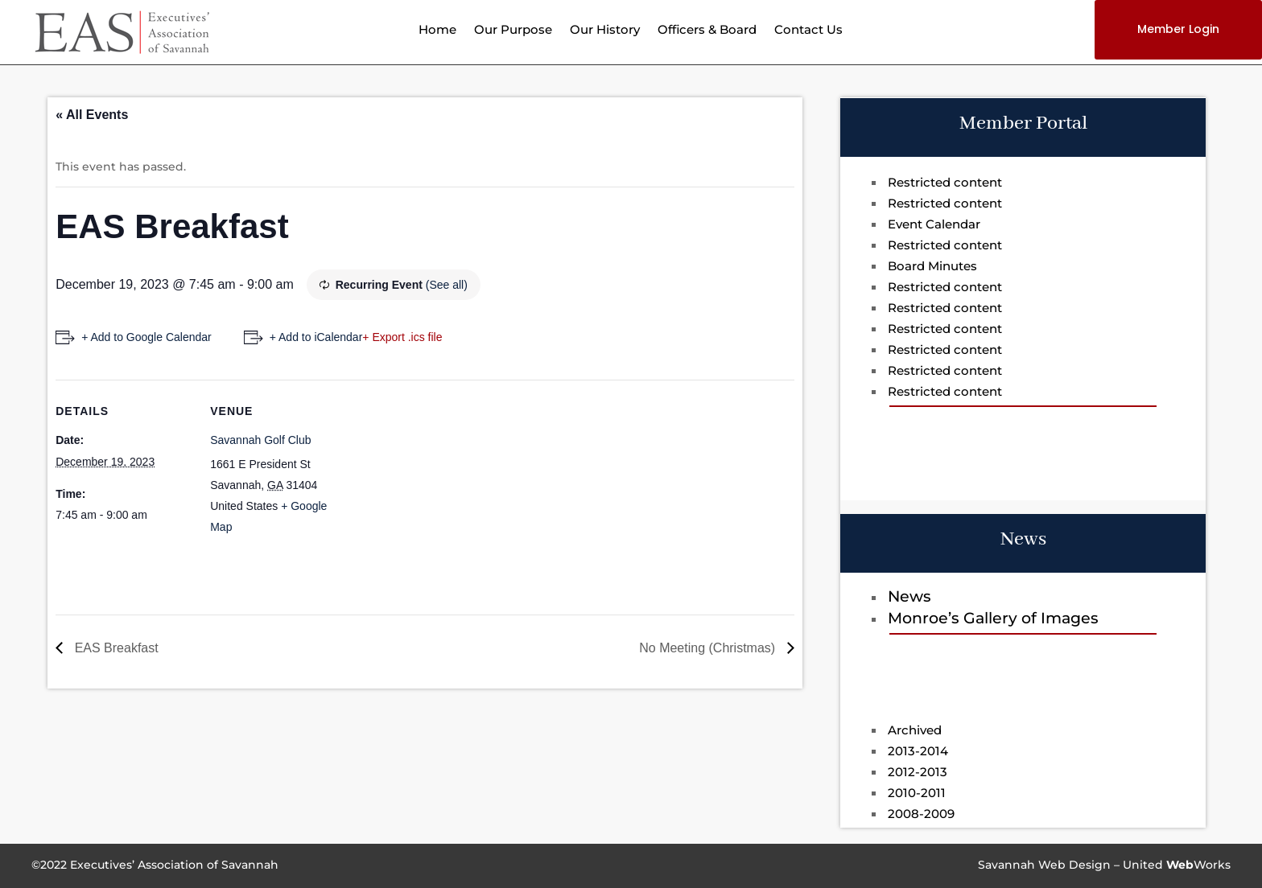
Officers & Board (707, 30)
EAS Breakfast (115, 648)
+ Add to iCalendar (316, 337)
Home (437, 30)
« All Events (92, 114)
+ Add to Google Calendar (146, 337)
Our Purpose (513, 30)
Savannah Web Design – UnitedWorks (1104, 864)
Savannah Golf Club (260, 440)
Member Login (1178, 29)
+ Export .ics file (402, 337)
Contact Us (808, 30)
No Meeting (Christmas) (708, 648)
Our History (605, 30)
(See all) (447, 284)
